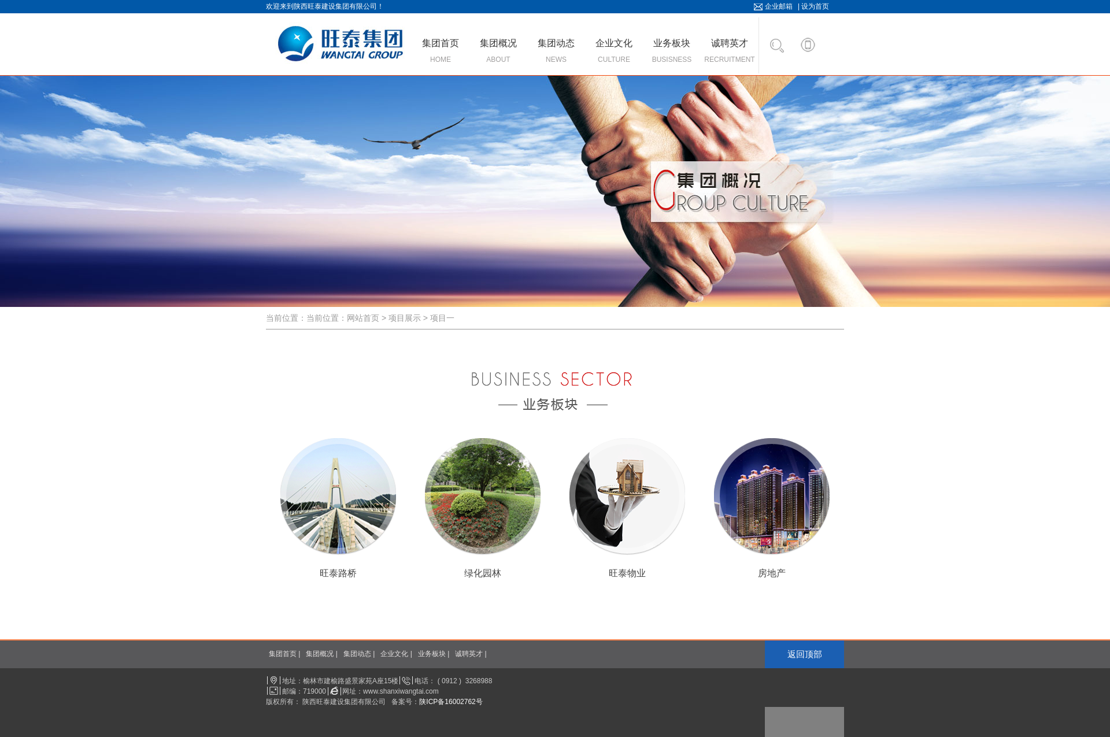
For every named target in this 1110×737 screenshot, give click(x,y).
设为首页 (815, 6)
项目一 (442, 318)
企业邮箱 (779, 6)
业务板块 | (433, 654)
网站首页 (363, 318)
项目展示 (404, 318)
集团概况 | (321, 654)
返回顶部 (804, 654)
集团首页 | (284, 654)
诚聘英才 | (470, 654)
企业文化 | (396, 654)
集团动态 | (359, 654)
